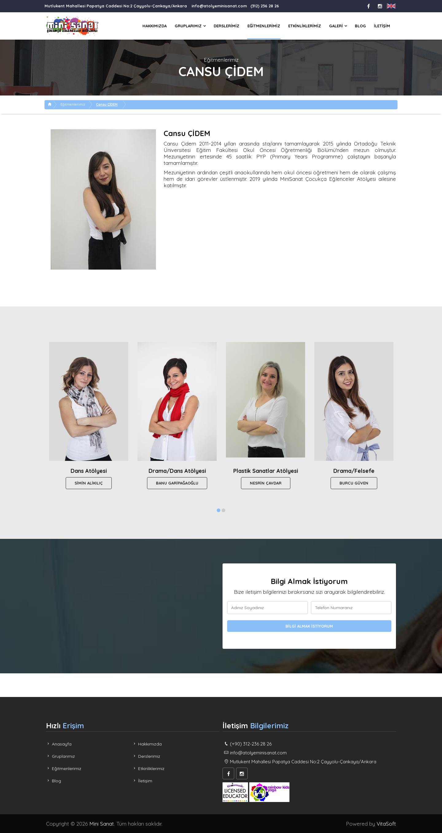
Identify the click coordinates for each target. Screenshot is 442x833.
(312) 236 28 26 (264, 5)
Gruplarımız (188, 25)
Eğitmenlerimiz (263, 25)
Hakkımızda (154, 25)
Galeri (336, 25)
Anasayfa (59, 744)
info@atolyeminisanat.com (219, 5)
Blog (360, 25)
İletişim (382, 25)
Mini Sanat (101, 823)
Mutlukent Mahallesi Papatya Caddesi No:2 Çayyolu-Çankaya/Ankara (116, 5)
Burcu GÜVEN (353, 483)
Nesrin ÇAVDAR (265, 483)
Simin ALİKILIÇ (89, 483)
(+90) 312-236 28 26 (251, 744)
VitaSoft (386, 823)
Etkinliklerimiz (304, 25)
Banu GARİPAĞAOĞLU (177, 483)
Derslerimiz (226, 25)
